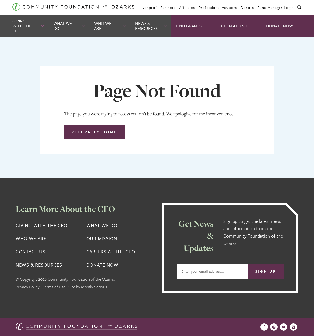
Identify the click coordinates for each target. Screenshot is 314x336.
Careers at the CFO (110, 252)
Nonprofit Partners (159, 7)
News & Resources (146, 25)
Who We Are (102, 25)
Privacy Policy (28, 287)
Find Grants (189, 26)
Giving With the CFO (21, 26)
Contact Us (30, 252)
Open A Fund (234, 26)
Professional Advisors (218, 7)
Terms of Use (54, 287)
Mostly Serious (94, 287)
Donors (247, 7)
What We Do (62, 25)
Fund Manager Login (276, 7)
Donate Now (279, 26)
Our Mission (101, 238)
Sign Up (265, 271)
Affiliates (187, 7)
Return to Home (94, 132)
